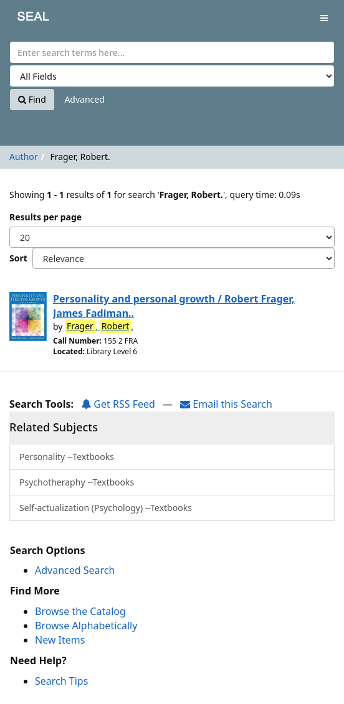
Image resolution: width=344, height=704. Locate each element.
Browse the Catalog (80, 611)
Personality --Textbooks (66, 456)
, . (99, 326)
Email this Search (226, 404)
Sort (18, 258)
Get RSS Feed (118, 404)
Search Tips (61, 681)
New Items (60, 640)
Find (32, 99)
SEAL (24, 19)
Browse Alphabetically (86, 625)
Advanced (84, 99)
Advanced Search (75, 570)
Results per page (45, 217)
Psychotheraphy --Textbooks (76, 482)
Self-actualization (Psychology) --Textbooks (105, 508)
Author (23, 156)
